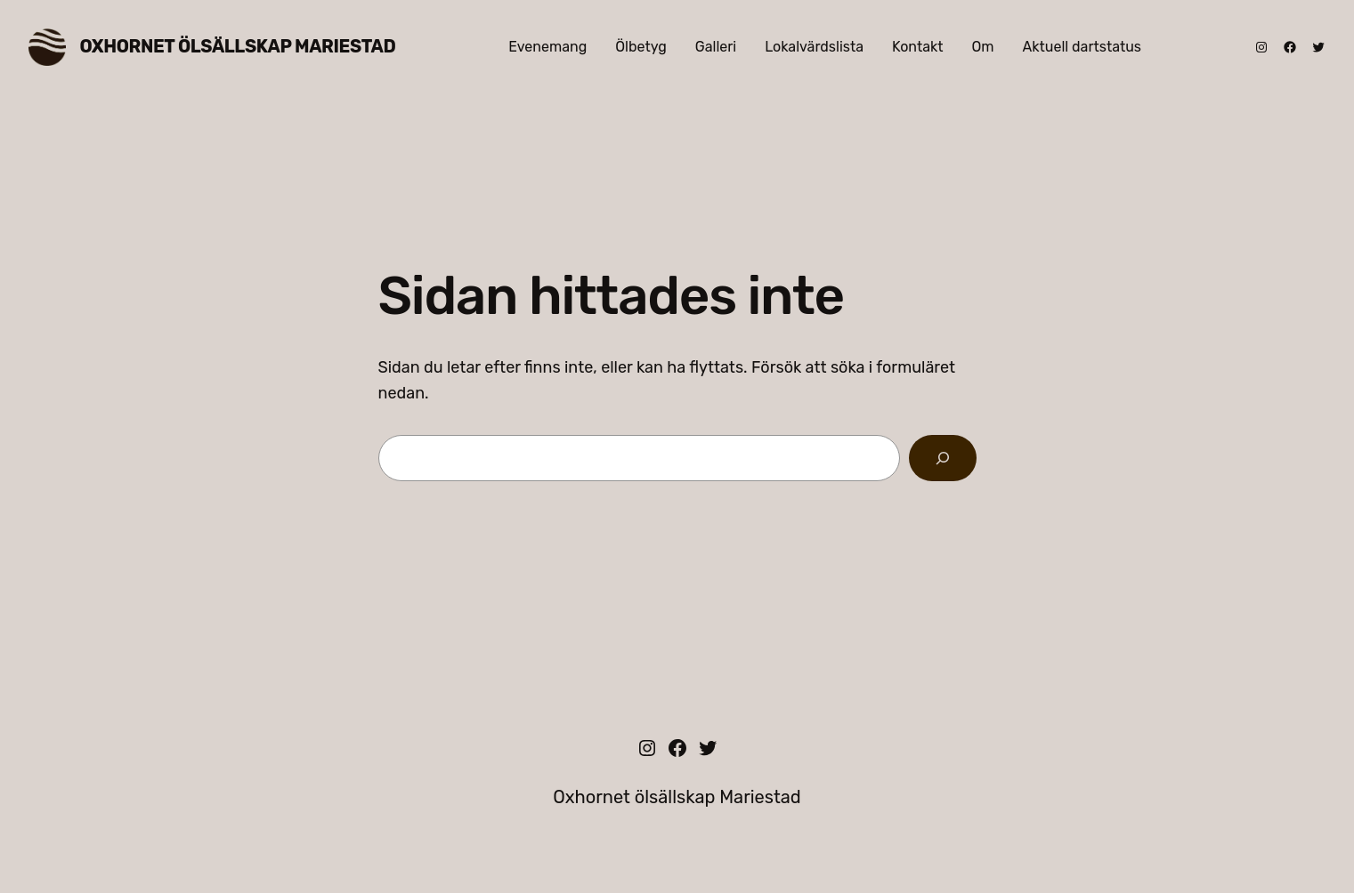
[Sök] (943, 458)
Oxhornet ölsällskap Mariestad (238, 46)
